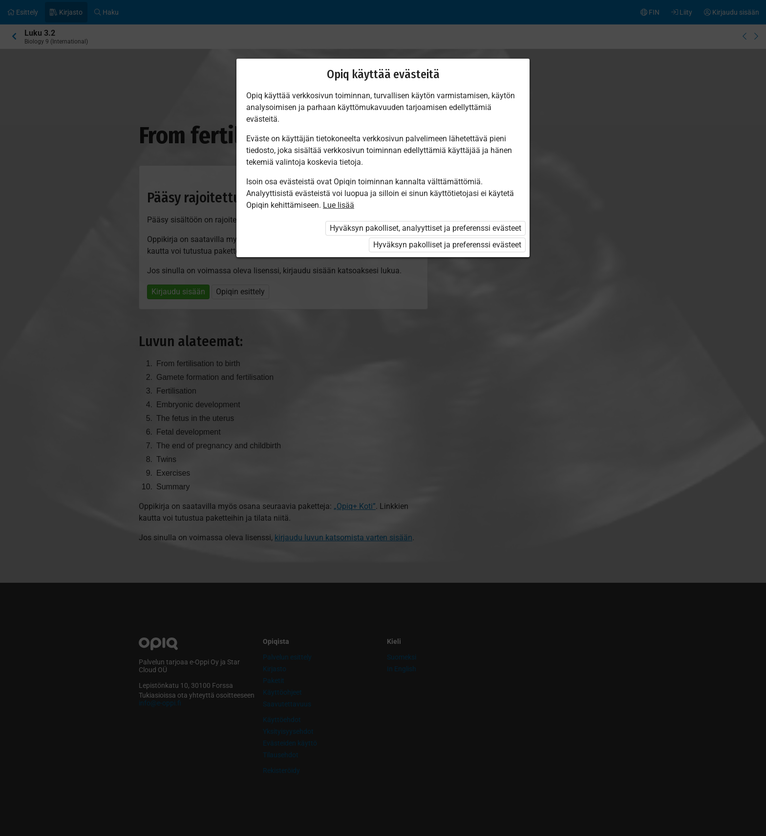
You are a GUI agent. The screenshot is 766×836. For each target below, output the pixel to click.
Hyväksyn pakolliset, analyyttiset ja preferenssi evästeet (425, 228)
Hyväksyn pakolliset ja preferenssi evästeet (447, 244)
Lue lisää (338, 205)
